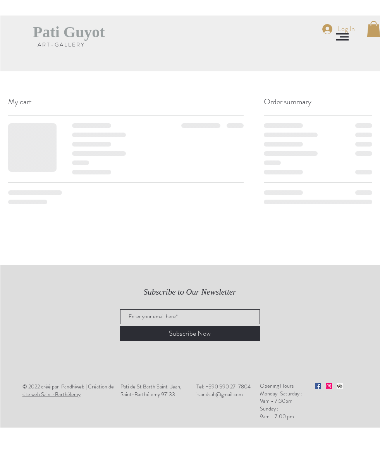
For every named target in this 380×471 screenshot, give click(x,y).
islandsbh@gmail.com (219, 394)
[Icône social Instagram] (329, 386)
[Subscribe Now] (190, 333)
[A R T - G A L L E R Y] (61, 45)
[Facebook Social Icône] (318, 386)
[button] (342, 37)
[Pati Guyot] (69, 32)
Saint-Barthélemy (68, 390)
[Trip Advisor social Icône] (340, 386)
